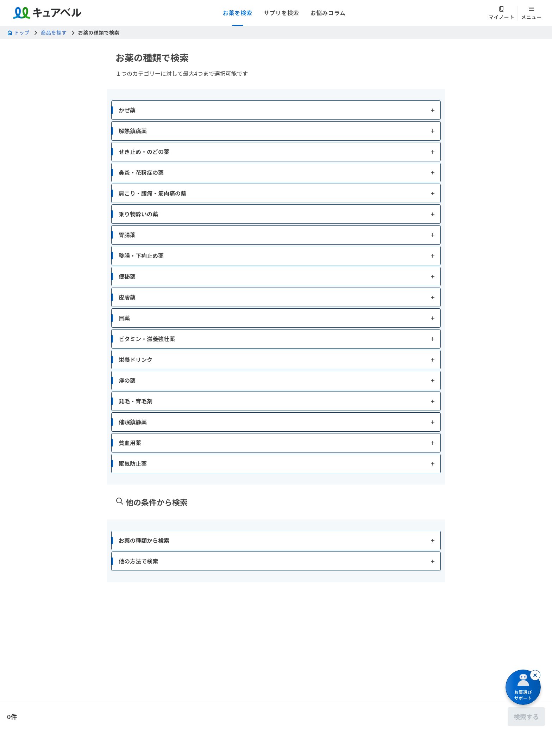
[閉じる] (535, 675)
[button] (276, 110)
